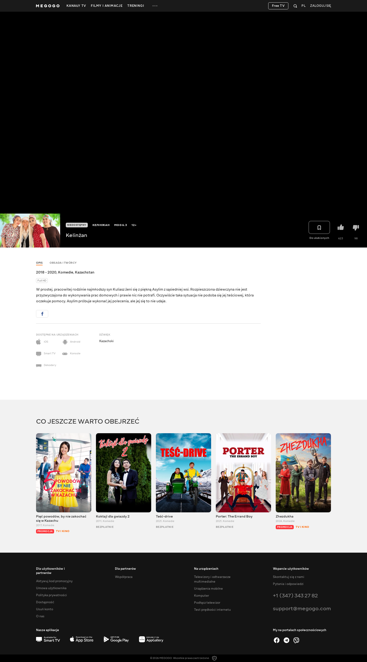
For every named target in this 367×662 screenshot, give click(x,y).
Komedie (65, 272)
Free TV (278, 6)
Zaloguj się (320, 6)
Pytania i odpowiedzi (288, 584)
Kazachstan (84, 272)
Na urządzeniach (206, 569)
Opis (39, 263)
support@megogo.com (302, 608)
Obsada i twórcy (63, 263)
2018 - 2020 (46, 272)
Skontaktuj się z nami (288, 577)
